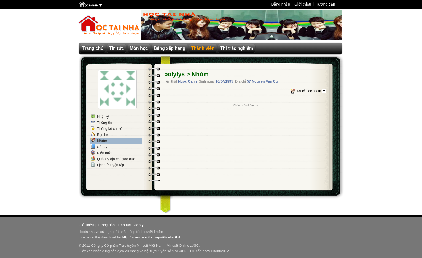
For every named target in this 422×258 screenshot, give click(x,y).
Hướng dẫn (325, 4)
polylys (174, 74)
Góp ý (138, 225)
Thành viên (202, 48)
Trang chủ (93, 48)
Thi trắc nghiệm (236, 48)
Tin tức (116, 48)
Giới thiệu (302, 4)
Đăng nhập (280, 4)
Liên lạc (124, 225)
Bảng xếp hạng (170, 48)
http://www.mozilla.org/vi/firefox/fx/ (151, 237)
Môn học (139, 48)
